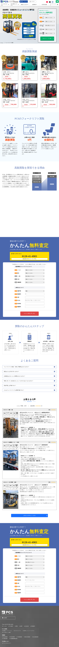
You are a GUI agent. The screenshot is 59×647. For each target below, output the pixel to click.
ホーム (1, 42)
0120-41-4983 (29, 256)
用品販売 (33, 626)
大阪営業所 (5, 638)
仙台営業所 (5, 636)
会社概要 (4, 617)
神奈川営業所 (27, 636)
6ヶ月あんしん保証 (7, 632)
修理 (21, 626)
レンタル (5, 626)
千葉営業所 (20, 636)
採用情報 (43, 4)
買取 (17, 626)
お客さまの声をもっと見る (29, 515)
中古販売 (11, 626)
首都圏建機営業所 (13, 638)
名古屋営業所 (35, 636)
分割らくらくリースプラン (29, 630)
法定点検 (27, 626)
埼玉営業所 (12, 636)
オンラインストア (53, 4)
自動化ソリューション (7, 630)
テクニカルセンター (7, 643)
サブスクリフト (18, 630)
